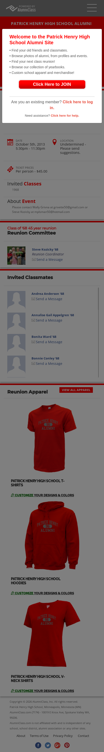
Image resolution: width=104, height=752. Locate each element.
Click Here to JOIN (52, 84)
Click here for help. (65, 115)
